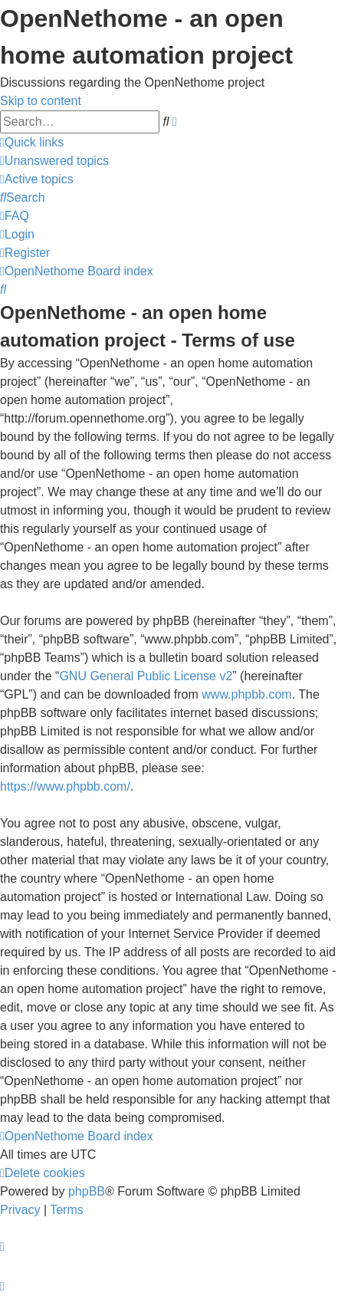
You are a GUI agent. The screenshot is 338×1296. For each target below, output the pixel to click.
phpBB (86, 1191)
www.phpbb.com (246, 694)
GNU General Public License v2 (145, 676)
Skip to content (40, 100)
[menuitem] (54, 160)
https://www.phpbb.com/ (65, 786)
